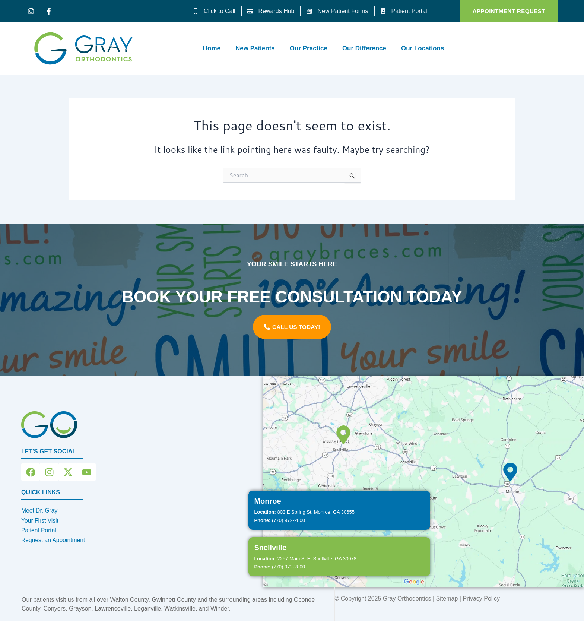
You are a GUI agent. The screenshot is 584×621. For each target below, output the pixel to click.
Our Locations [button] (422, 48)
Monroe (267, 501)
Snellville (270, 548)
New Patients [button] (255, 48)
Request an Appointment (53, 540)
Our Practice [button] (308, 48)
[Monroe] (510, 472)
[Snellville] (343, 434)
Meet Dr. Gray (39, 510)
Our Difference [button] (364, 48)
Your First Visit (40, 520)
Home (211, 48)
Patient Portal (39, 530)
